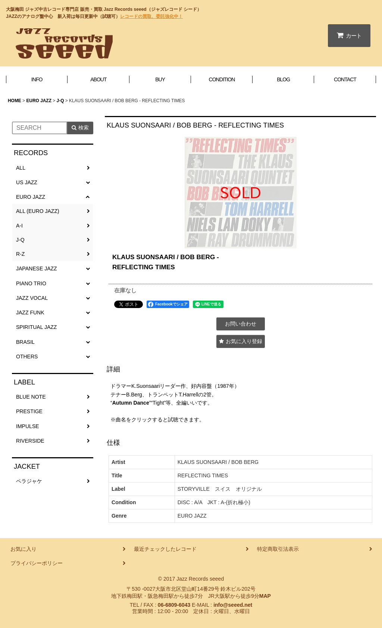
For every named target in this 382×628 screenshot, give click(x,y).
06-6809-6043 (174, 605)
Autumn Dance (130, 403)
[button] (240, 341)
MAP (265, 596)
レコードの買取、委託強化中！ (151, 16)
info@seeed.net (232, 605)
